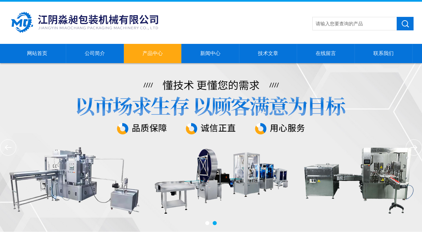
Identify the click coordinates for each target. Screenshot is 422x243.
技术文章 (268, 53)
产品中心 (152, 53)
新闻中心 (210, 53)
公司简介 (95, 53)
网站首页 (37, 53)
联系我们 (383, 53)
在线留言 (326, 53)
